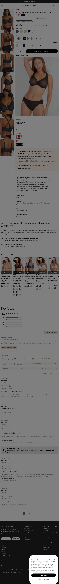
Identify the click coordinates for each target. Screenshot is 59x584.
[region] (43, 569)
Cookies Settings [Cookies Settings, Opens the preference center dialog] (44, 579)
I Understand (43, 575)
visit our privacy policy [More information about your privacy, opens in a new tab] (37, 571)
